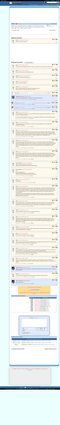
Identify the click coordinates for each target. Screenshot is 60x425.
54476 (32, 305)
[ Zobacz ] (34, 100)
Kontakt (54, 4)
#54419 (32, 343)
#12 (24, 207)
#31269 (46, 347)
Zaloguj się (57, 0)
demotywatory (20, 391)
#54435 (43, 343)
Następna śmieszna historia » (51, 351)
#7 (23, 105)
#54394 (46, 345)
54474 (32, 310)
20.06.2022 (53, 23)
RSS (58, 4)
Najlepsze (36, 4)
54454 (32, 301)
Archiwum (48, 4)
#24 (24, 255)
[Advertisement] (4, 212)
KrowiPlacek (18, 97)
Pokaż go (48, 108)
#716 (50, 347)
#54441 (36, 345)
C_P (15, 108)
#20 (24, 237)
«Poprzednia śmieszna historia (18, 351)
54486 (32, 300)
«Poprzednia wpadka (15, 31)
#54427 (28, 343)
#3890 (30, 347)
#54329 (39, 345)
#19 (24, 224)
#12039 (24, 347)
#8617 (42, 347)
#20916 (34, 347)
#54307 (24, 345)
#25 (24, 264)
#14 (24, 198)
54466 (32, 304)
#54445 (24, 343)
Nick (23, 330)
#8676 (38, 347)
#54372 (49, 345)
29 (50, 26)
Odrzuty (39, 4)
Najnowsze (31, 4)
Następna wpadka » (53, 31)
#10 (24, 137)
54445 (32, 311)
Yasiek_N (17, 268)
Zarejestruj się (53, 0)
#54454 (46, 343)
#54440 (36, 343)
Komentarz (34, 318)
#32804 (53, 347)
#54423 (39, 343)
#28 (24, 284)
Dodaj (51, 4)
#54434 (49, 343)
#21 (24, 245)
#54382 (43, 345)
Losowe (43, 4)
